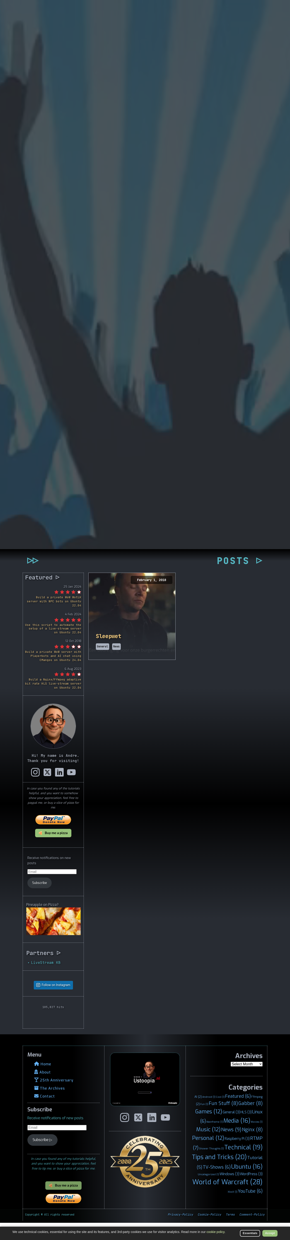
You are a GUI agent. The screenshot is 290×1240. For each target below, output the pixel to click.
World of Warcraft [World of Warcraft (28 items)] (227, 1199)
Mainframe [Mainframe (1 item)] (214, 1139)
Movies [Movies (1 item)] (257, 1139)
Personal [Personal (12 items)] (208, 1155)
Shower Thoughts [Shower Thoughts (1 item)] (211, 1166)
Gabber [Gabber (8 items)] (250, 1121)
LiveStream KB (45, 980)
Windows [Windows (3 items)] (229, 1191)
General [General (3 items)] (231, 1129)
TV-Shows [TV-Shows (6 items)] (217, 1184)
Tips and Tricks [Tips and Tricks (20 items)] (219, 1174)
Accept (270, 1233)
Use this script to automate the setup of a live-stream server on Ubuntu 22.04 (53, 645)
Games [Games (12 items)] (208, 1129)
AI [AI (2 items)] (198, 1114)
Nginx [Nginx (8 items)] (252, 1147)
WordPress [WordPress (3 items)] (251, 1191)
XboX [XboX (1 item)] (232, 1209)
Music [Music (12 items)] (208, 1147)
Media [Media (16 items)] (236, 1138)
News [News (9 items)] (231, 1147)
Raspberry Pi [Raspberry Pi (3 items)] (237, 1156)
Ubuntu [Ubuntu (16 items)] (247, 1184)
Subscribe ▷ (42, 1157)
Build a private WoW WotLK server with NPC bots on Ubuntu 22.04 (54, 619)
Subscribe (39, 900)
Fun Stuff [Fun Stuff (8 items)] (223, 1121)
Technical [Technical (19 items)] (243, 1165)
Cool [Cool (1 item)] (220, 1114)
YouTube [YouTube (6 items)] (250, 1208)
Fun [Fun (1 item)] (204, 1121)
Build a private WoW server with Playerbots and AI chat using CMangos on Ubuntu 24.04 (53, 673)
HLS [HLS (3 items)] (246, 1129)
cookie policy (216, 1232)
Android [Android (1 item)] (208, 1114)
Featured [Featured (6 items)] (238, 1114)
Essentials (250, 1233)
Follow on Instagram (56, 1002)
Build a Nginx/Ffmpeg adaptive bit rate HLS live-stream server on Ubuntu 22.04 (53, 701)
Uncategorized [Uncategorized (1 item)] (208, 1191)
